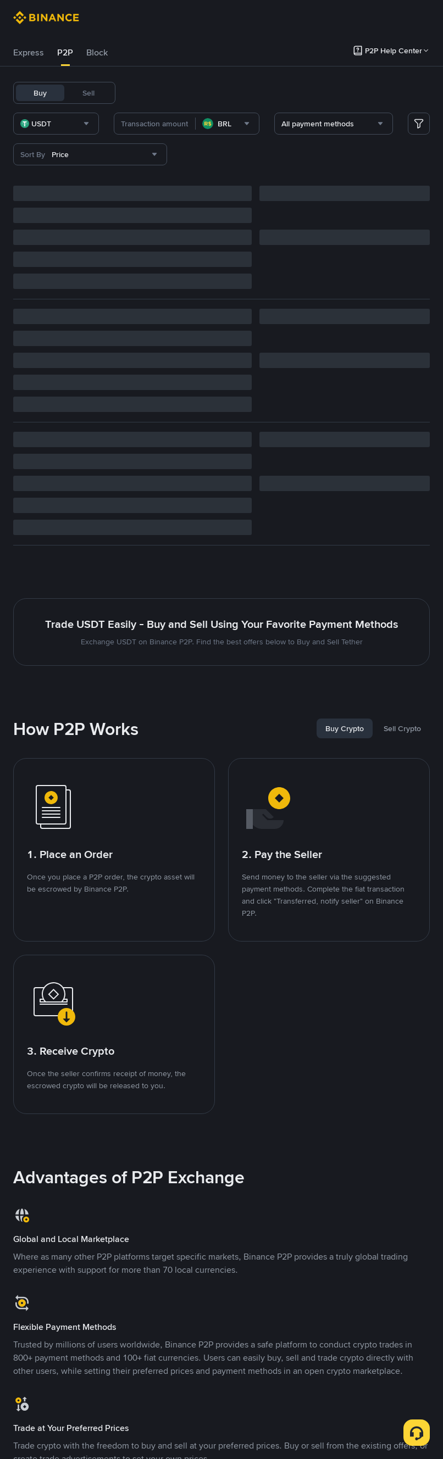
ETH (287, 93)
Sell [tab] (88, 93)
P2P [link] (65, 52)
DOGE (340, 93)
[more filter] (419, 124)
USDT (138, 93)
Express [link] (28, 52)
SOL (369, 93)
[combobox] (127, 124)
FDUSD (229, 93)
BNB (261, 93)
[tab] (28, 53)
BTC (166, 93)
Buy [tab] (40, 93)
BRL (312, 93)
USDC (195, 93)
